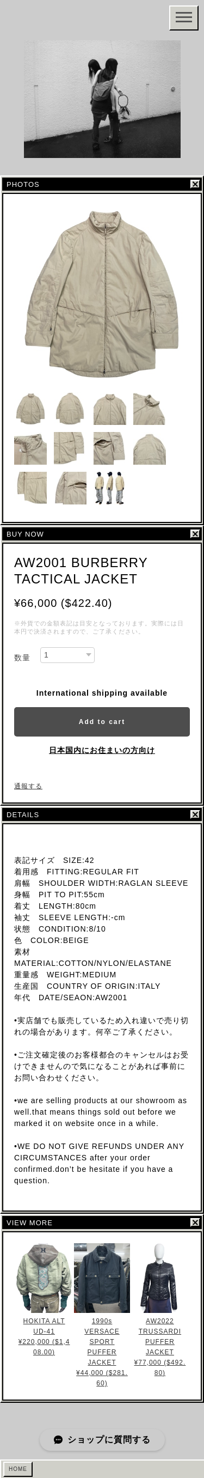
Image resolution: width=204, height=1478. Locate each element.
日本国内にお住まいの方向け (102, 750)
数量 (22, 657)
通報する (28, 786)
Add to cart (102, 722)
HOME (18, 1469)
